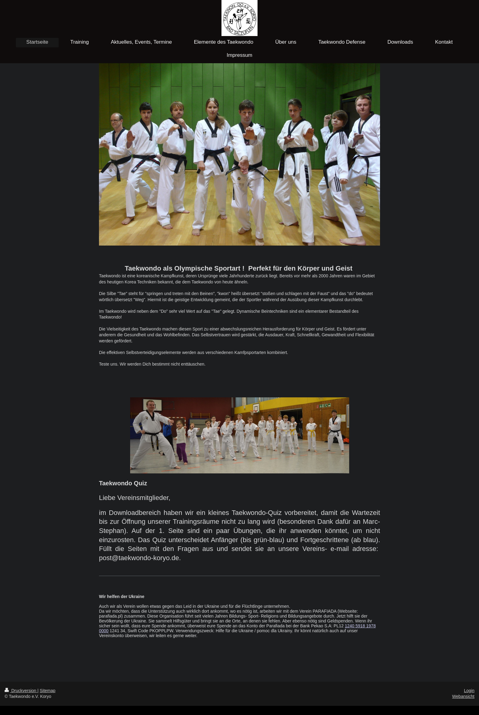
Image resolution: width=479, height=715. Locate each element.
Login (469, 690)
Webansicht (463, 696)
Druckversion (21, 690)
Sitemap (47, 690)
